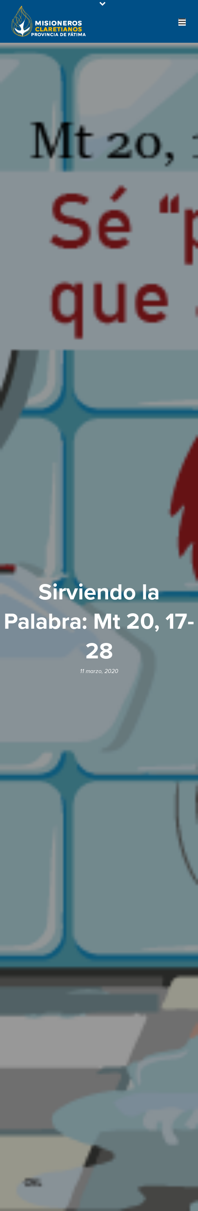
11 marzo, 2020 (99, 671)
